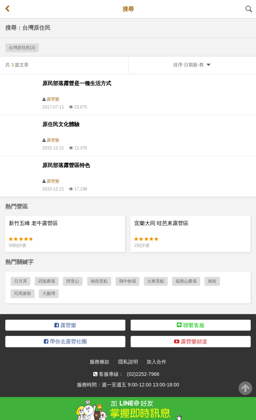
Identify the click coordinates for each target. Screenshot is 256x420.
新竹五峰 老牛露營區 (33, 223)
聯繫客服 (190, 325)
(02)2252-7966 (143, 374)
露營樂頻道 (190, 341)
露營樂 (53, 99)
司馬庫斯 (22, 293)
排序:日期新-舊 (192, 64)
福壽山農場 (186, 281)
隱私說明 (128, 362)
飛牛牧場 (127, 281)
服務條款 (99, 362)
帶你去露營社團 (65, 341)
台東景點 (155, 281)
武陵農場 (46, 281)
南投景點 (99, 281)
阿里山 (72, 281)
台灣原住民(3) (22, 47)
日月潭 (20, 281)
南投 (212, 281)
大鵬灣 (48, 293)
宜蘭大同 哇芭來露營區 (161, 223)
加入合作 (156, 362)
